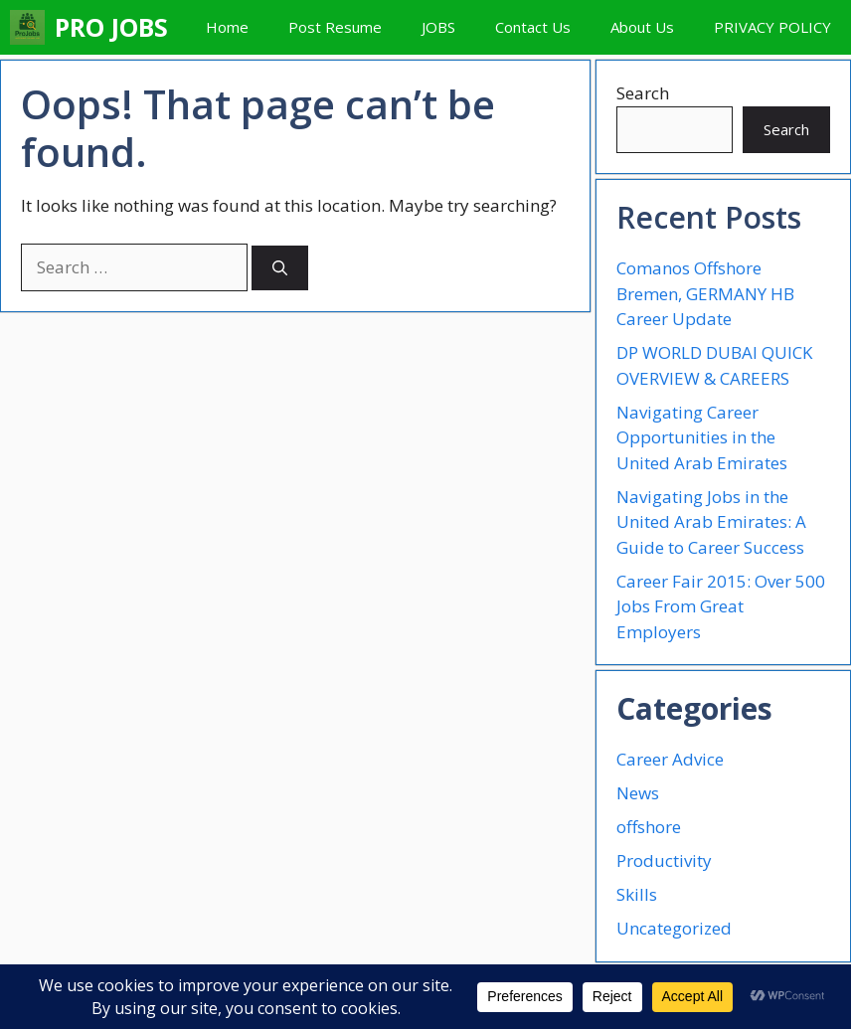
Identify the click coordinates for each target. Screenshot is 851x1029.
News (637, 792)
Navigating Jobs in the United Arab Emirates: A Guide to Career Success (711, 522)
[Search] (280, 268)
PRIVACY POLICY (772, 27)
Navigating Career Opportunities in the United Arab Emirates (701, 437)
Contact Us (533, 27)
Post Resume (335, 27)
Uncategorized (674, 928)
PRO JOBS (111, 27)
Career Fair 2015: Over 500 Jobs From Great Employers (720, 606)
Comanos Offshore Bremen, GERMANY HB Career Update (705, 293)
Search (642, 93)
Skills (636, 894)
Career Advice (670, 759)
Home (227, 27)
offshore (648, 826)
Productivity (664, 860)
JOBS (438, 27)
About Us (642, 27)
